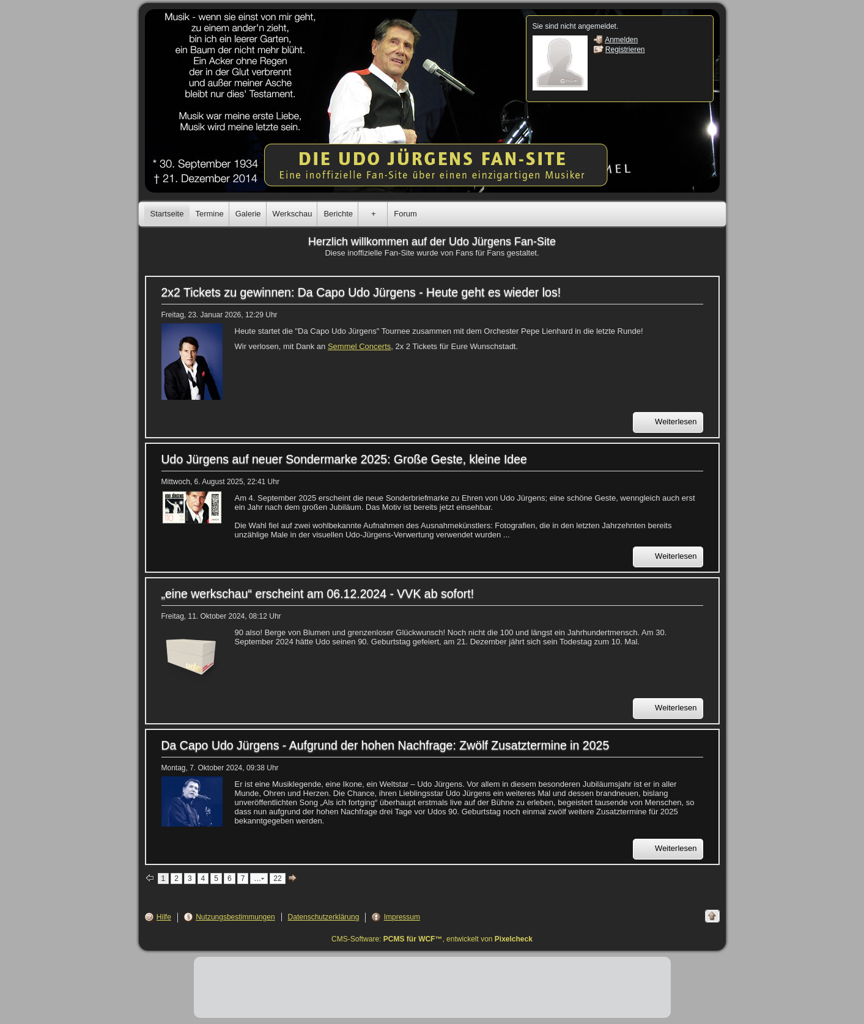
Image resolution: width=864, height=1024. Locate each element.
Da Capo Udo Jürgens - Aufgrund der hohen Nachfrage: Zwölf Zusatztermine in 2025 (385, 745)
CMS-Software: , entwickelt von (432, 939)
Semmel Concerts (359, 346)
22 (277, 878)
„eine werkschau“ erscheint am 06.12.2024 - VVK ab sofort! (317, 593)
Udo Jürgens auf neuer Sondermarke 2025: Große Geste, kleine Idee (344, 459)
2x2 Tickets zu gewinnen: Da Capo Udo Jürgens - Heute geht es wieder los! (361, 292)
